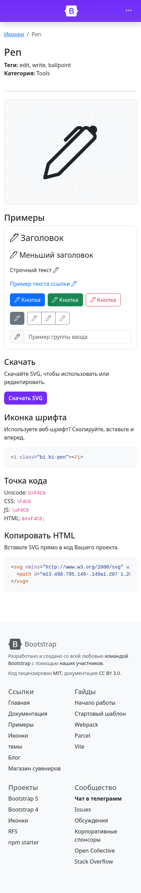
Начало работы (95, 702)
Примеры (21, 724)
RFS (12, 831)
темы (15, 746)
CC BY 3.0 (109, 673)
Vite (80, 746)
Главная (19, 702)
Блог (14, 757)
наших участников (81, 663)
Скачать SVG (26, 398)
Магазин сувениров (34, 768)
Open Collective (95, 850)
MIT (57, 673)
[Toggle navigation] (129, 11)
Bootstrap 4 (23, 809)
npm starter (23, 842)
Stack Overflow (94, 861)
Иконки (14, 34)
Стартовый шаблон (100, 713)
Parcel (83, 735)
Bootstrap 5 (23, 798)
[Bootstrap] (71, 11)
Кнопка (27, 300)
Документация (27, 713)
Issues (83, 809)
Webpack (86, 724)
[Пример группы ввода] (77, 336)
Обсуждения (91, 820)
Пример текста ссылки (43, 284)
